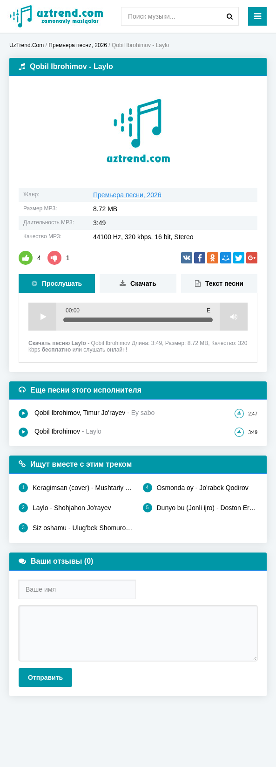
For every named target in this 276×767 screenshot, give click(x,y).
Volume (234, 317)
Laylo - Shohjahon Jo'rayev (65, 507)
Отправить (45, 677)
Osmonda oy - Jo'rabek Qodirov (196, 487)
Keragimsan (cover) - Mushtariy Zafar (76, 487)
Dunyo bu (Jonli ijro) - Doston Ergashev (200, 507)
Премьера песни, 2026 (127, 195)
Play (42, 317)
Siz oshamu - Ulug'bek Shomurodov (76, 527)
